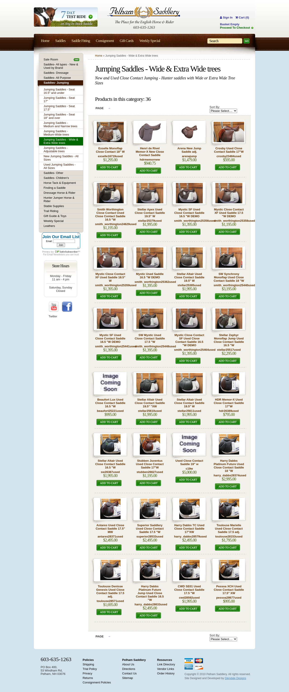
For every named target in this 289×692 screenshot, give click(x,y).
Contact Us (129, 673)
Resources (164, 660)
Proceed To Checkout (235, 27)
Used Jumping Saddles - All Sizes (60, 166)
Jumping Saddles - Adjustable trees (56, 149)
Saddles (60, 41)
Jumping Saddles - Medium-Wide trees (56, 132)
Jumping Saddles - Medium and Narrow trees (60, 124)
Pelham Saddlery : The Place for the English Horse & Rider (143, 15)
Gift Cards (126, 41)
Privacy (87, 673)
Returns (88, 678)
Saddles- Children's (56, 178)
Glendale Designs (235, 678)
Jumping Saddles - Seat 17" (59, 99)
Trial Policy (90, 669)
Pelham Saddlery (134, 660)
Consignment (105, 41)
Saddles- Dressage (56, 72)
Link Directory (166, 664)
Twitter (53, 316)
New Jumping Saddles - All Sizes (61, 158)
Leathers (49, 226)
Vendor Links (165, 669)
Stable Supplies (54, 206)
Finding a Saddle (55, 187)
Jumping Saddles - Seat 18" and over (59, 116)
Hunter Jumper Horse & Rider (59, 199)
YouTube (54, 307)
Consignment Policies (97, 682)
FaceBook (67, 307)
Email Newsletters (56, 254)
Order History (166, 673)
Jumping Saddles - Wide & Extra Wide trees (61, 141)
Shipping (88, 664)
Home (98, 55)
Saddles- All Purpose (57, 77)
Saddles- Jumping (56, 82)
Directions (128, 669)
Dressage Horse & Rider (59, 192)
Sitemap (127, 678)
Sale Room (51, 59)
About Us (128, 664)
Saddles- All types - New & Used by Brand (61, 66)
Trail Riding (51, 211)
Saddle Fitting (80, 41)
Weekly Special (54, 221)
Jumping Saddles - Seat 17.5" (59, 107)
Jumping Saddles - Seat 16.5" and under (59, 91)
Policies (88, 660)
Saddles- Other (53, 173)
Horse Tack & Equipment (60, 183)
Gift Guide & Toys (55, 216)
